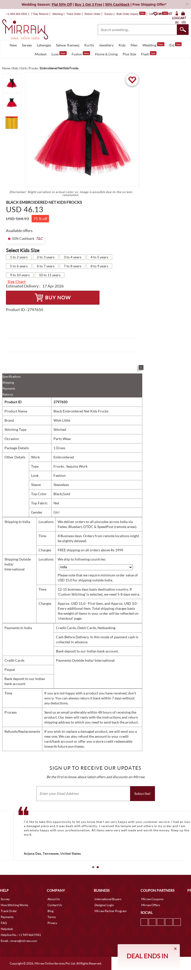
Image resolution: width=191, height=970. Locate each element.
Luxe (59, 53)
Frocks (59, 466)
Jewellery (106, 45)
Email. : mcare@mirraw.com (19, 941)
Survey (108, 13)
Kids (122, 45)
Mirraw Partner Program (111, 911)
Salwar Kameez (67, 45)
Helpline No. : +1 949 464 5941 (21, 935)
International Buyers (108, 899)
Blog (50, 911)
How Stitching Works (14, 905)
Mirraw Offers (150, 905)
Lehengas (44, 45)
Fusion (81, 53)
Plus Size (129, 54)
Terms (52, 917)
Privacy (52, 923)
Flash (148, 53)
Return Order (92, 13)
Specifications (11, 376)
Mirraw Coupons (152, 899)
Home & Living (106, 54)
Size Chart (16, 282)
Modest (41, 54)
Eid (175, 44)
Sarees (27, 45)
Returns (7, 394)
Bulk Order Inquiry (127, 13)
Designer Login (104, 905)
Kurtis (89, 45)
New (13, 45)
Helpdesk (7, 929)
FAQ (4, 923)
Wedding (153, 44)
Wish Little (61, 420)
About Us (54, 899)
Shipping (8, 382)
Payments (8, 388)
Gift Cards (158, 13)
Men (134, 45)
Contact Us (55, 905)
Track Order (73, 13)
